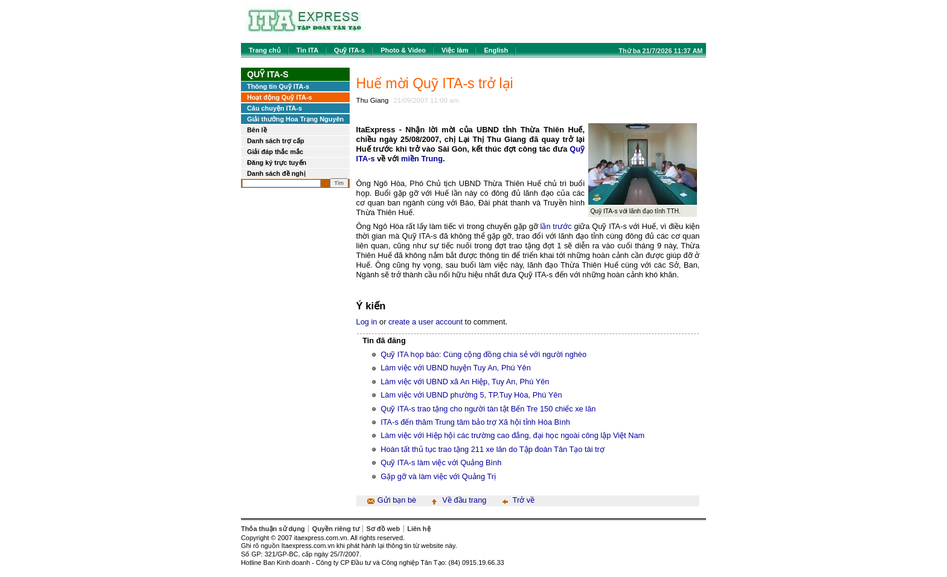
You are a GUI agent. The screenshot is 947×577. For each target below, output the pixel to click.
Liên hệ (418, 528)
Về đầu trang (464, 499)
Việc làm (454, 50)
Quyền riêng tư (335, 528)
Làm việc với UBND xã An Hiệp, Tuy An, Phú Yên (464, 381)
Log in (366, 321)
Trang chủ (265, 50)
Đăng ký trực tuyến (276, 162)
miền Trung (422, 158)
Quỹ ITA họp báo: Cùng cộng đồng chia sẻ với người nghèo (483, 354)
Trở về (524, 499)
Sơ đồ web (383, 528)
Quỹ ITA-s (349, 50)
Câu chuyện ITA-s (274, 108)
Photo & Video (403, 50)
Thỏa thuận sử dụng (273, 528)
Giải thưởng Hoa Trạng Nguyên (295, 119)
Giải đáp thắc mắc (275, 151)
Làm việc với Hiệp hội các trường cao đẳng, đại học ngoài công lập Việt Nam (512, 435)
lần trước (556, 226)
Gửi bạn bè (396, 499)
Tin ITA (307, 50)
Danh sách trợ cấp (275, 140)
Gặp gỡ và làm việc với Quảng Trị (438, 476)
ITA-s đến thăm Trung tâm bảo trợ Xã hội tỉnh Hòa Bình (475, 422)
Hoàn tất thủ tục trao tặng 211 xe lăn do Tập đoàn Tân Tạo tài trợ (492, 449)
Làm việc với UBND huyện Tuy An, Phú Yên (455, 367)
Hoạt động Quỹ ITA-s (279, 97)
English (496, 50)
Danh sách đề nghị (276, 173)
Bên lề (257, 130)
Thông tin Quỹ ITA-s (278, 86)
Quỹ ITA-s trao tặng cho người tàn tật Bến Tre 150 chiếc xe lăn (487, 408)
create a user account (425, 321)
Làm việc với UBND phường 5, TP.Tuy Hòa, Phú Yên (471, 394)
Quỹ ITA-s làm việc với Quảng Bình (440, 462)
